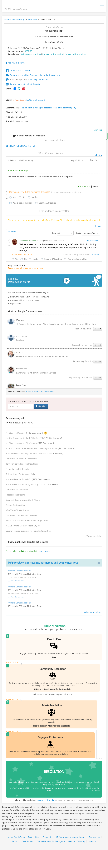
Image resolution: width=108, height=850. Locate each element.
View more (92, 241)
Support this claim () (18, 71)
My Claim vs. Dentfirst (24, 433)
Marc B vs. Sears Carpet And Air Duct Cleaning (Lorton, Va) (40, 449)
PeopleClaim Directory (14, 20)
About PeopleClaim (16, 838)
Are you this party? (15, 63)
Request (97, 330)
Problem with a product (75, 55)
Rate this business (16, 582)
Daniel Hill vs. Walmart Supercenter (21, 459)
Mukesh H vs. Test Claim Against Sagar (32, 485)
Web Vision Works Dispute (17, 511)
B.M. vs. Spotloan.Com (15, 506)
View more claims (93, 537)
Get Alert (41, 407)
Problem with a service (52, 55)
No (24, 198)
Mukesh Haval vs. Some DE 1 (28, 480)
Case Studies (27, 842)
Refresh (12, 232)
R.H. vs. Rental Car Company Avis (20, 475)
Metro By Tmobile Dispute (17, 470)
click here (77, 193)
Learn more (43, 551)
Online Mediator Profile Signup (51, 842)
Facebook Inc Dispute (15, 495)
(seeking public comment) (35, 101)
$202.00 (28, 52)
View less (98, 130)
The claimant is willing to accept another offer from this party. (48, 108)
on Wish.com (29, 136)
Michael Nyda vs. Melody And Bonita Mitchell (34, 454)
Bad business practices (30, 55)
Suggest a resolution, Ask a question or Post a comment (33, 75)
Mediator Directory (76, 842)
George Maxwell (45, 241)
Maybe (35, 198)
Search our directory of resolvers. (40, 392)
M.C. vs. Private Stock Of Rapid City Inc (23, 526)
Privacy (15, 842)
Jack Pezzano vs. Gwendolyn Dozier (21, 516)
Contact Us (47, 838)
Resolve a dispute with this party (23, 84)
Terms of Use (94, 838)
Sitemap (92, 842)
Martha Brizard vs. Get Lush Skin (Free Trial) (34, 439)
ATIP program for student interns (70, 838)
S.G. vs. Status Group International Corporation (27, 521)
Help (37, 838)
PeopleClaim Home (19, 5)
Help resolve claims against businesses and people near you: (54, 563)
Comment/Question (47, 203)
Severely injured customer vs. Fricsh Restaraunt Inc (28, 532)
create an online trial (45, 800)
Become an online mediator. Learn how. (25, 269)
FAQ (30, 838)
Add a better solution (22, 203)
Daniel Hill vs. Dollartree (17, 490)
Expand (98, 227)
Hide (98, 156)
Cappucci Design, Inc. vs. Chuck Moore (23, 501)
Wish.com (32, 20)
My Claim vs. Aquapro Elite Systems (30, 444)
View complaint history (27, 80)
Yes (14, 198)
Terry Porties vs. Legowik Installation (22, 465)
